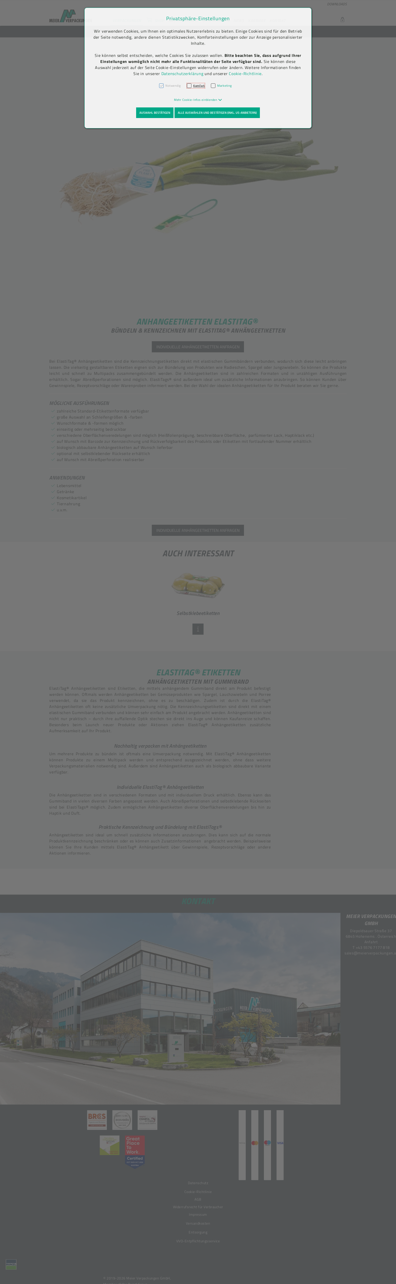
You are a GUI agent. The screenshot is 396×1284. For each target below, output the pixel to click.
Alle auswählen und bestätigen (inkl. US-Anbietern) (217, 112)
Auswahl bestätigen (154, 112)
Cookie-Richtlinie (245, 74)
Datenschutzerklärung (182, 74)
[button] (198, 99)
